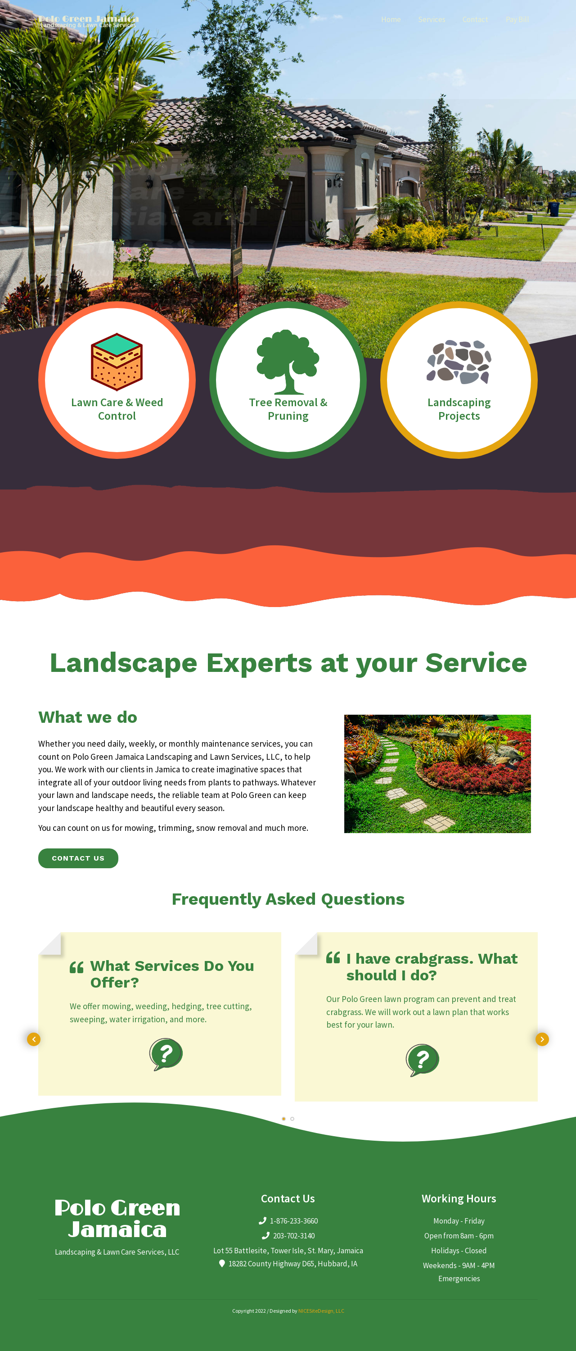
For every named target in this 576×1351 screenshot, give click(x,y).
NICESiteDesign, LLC (321, 1310)
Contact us (78, 858)
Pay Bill (517, 19)
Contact (475, 19)
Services (432, 19)
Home (391, 19)
